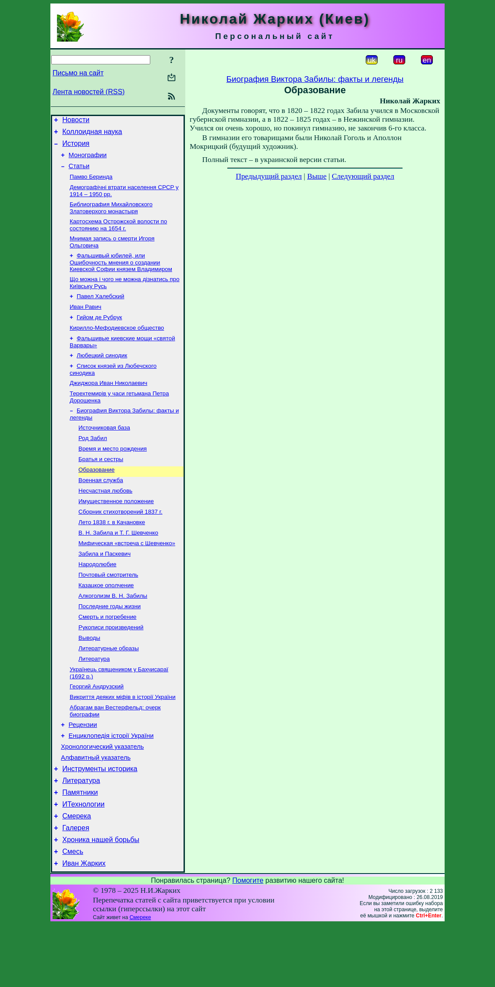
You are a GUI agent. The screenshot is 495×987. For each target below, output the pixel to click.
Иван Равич (85, 321)
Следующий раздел (363, 176)
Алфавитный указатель (96, 807)
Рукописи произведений (111, 666)
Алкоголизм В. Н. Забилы (112, 632)
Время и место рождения (112, 472)
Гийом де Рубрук (99, 332)
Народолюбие (97, 598)
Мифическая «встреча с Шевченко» (126, 575)
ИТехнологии (83, 860)
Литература (94, 700)
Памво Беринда (91, 184)
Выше (316, 176)
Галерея (75, 886)
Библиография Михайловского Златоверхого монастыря (111, 217)
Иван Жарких (84, 925)
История (75, 147)
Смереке (140, 979)
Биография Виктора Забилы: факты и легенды (314, 79)
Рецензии (83, 771)
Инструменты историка (99, 820)
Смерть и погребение (107, 655)
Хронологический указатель (102, 795)
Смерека (76, 873)
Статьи (79, 172)
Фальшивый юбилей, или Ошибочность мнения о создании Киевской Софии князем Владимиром (121, 274)
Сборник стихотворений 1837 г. (120, 541)
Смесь (72, 912)
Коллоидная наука (92, 134)
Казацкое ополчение (106, 620)
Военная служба (100, 507)
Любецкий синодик (102, 373)
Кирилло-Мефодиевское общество (117, 344)
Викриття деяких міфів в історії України (123, 741)
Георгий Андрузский (97, 729)
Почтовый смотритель (108, 609)
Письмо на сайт (78, 73)
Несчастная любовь (105, 518)
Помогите (247, 942)
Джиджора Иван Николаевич (108, 402)
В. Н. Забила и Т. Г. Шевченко (118, 563)
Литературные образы (108, 689)
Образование (96, 495)
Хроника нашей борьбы (100, 899)
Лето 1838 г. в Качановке (111, 552)
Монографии (88, 160)
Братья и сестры (100, 484)
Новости (75, 121)
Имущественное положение (116, 529)
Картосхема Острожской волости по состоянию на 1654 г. (118, 235)
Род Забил (92, 461)
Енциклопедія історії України (111, 783)
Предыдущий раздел (269, 176)
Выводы (89, 677)
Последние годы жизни (109, 643)
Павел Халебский (100, 310)
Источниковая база (104, 450)
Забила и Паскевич (104, 586)
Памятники (80, 846)
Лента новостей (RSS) (89, 91)
